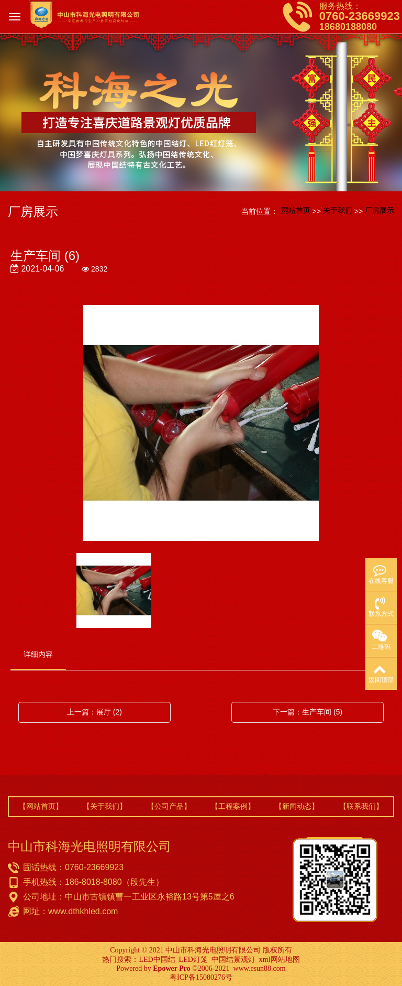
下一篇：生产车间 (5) (307, 712)
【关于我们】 (105, 806)
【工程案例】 (233, 806)
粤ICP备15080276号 (201, 977)
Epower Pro (171, 968)
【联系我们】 (361, 806)
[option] (201, 424)
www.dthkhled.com (83, 911)
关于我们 (337, 210)
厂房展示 (379, 210)
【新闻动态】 (297, 806)
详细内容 (38, 654)
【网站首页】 (41, 806)
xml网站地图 (279, 959)
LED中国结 (157, 959)
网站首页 (295, 210)
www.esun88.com (259, 968)
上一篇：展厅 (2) (94, 712)
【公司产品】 (169, 806)
